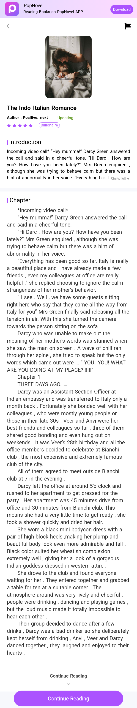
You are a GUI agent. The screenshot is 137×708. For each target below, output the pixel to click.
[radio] (9, 125)
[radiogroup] (20, 125)
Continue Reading (68, 699)
